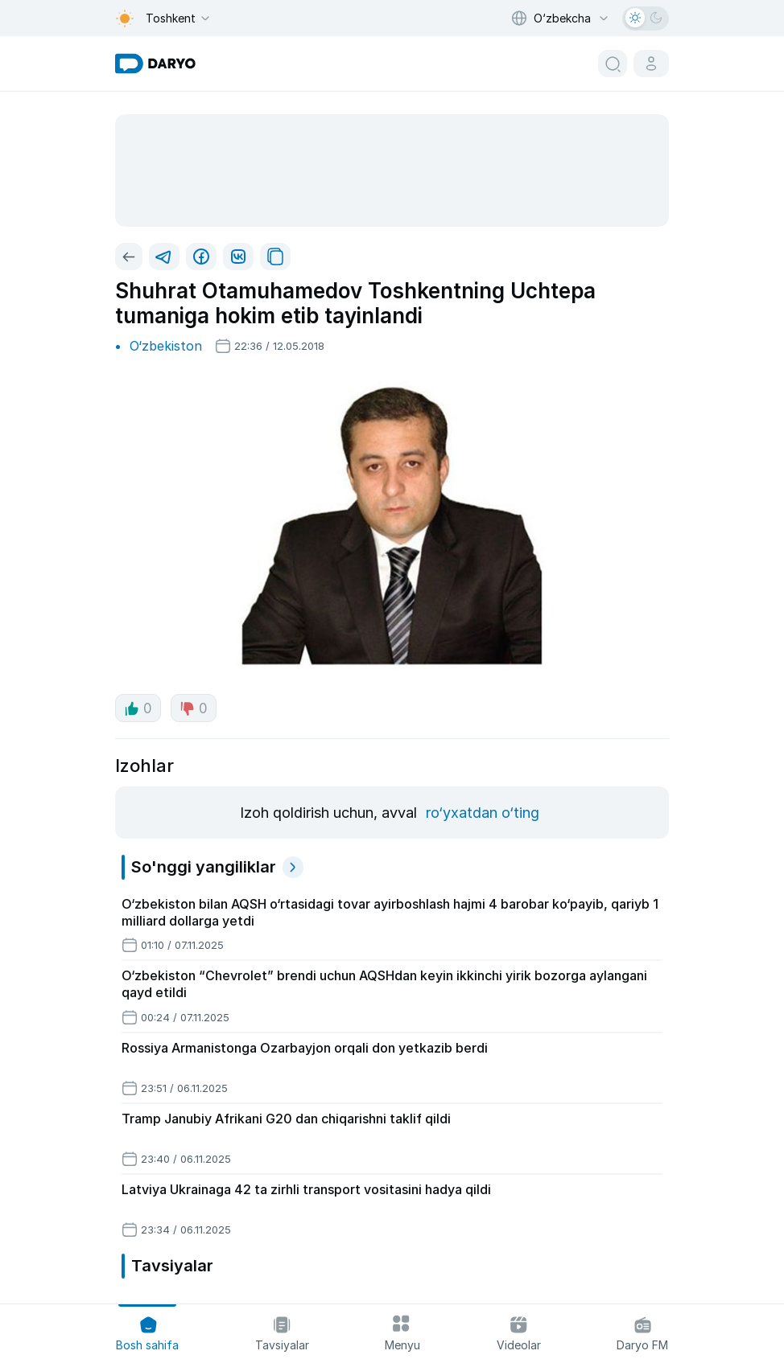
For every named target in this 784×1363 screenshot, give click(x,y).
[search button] (612, 63)
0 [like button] (138, 708)
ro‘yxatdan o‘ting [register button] (482, 812)
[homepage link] (155, 63)
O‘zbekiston (166, 346)
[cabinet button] (651, 63)
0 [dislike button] (193, 708)
